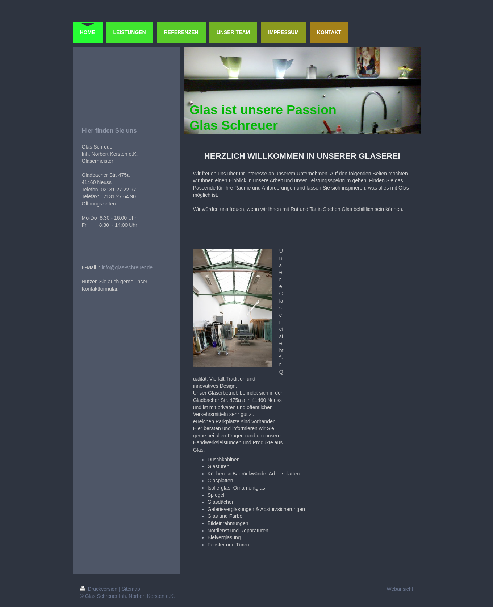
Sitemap (131, 589)
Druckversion (99, 589)
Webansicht (400, 589)
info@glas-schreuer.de (127, 267)
